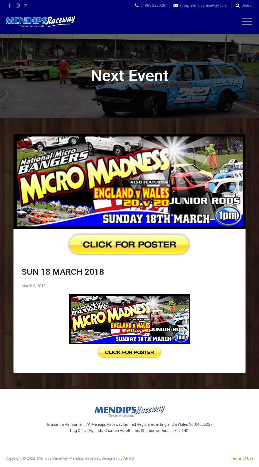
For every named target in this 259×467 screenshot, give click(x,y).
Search (247, 5)
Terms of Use (242, 458)
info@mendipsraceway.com (203, 5)
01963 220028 (153, 5)
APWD (128, 458)
